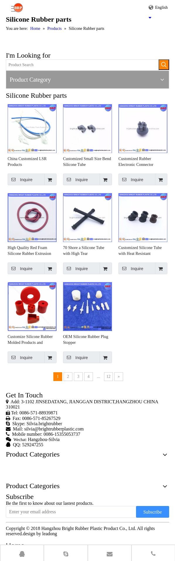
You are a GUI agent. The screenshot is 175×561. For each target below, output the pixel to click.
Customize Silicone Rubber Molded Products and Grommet (30, 340)
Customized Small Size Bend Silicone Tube (87, 162)
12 (108, 376)
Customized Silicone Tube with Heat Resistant (140, 251)
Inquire (20, 179)
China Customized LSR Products (27, 162)
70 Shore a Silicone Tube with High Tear (83, 251)
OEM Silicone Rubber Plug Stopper (85, 339)
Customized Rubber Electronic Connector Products (135, 162)
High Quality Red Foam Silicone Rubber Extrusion (29, 251)
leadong (49, 533)
